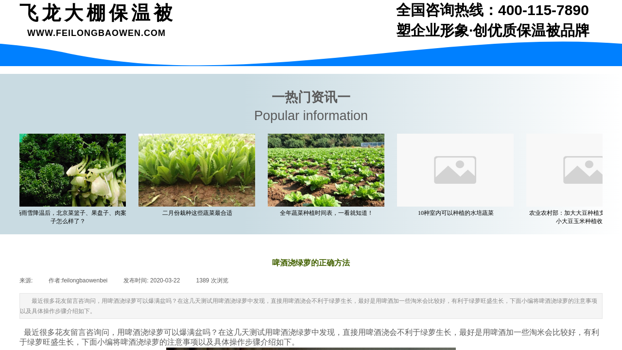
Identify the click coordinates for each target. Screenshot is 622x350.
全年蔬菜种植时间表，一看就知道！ (328, 213)
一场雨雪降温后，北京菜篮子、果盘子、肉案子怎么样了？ (69, 217)
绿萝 (156, 332)
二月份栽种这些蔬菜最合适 (199, 213)
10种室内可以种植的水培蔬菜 (457, 213)
